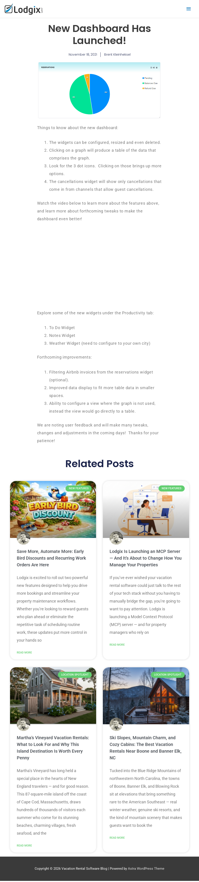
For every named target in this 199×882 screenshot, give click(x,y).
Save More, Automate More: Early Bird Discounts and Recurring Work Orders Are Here (51, 558)
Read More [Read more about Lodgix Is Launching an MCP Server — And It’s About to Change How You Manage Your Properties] (117, 645)
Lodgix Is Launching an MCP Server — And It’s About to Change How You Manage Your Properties (146, 558)
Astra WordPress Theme (146, 870)
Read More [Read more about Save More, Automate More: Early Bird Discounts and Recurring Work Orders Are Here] (24, 653)
